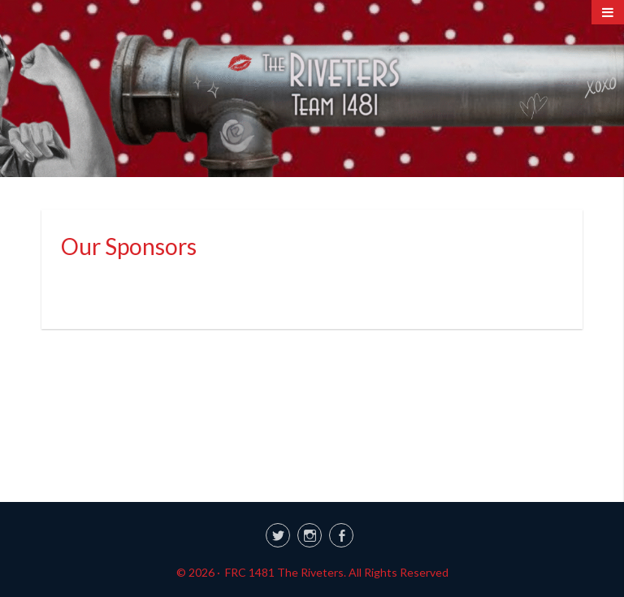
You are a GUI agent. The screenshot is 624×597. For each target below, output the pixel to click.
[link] (312, 532)
